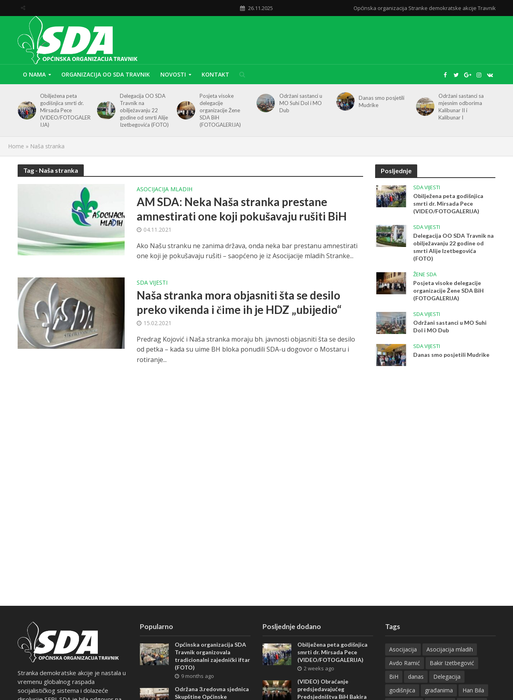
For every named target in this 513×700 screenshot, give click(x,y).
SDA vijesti (152, 283)
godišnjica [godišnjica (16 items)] (402, 690)
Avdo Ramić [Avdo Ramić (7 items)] (404, 663)
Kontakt (215, 74)
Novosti (173, 74)
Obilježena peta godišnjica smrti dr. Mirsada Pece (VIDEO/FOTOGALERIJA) (65, 110)
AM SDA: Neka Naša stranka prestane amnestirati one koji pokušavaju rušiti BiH (242, 209)
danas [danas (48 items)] (416, 676)
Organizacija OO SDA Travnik (105, 74)
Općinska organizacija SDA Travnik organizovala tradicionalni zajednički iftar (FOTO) (212, 656)
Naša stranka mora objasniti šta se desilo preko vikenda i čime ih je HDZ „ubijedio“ (239, 302)
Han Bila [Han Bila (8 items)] (473, 690)
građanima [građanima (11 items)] (439, 690)
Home (16, 146)
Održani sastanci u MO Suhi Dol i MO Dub (300, 103)
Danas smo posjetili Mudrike (381, 101)
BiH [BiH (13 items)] (393, 676)
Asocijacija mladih (164, 189)
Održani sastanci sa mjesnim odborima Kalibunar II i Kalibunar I (461, 107)
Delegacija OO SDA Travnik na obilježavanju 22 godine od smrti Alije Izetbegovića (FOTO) (144, 110)
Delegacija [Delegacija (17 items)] (446, 676)
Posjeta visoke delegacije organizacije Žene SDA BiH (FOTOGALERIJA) (220, 110)
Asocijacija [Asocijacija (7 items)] (403, 649)
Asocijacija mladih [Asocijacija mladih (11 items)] (449, 649)
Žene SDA (424, 274)
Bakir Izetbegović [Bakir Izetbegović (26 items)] (452, 663)
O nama (34, 74)
